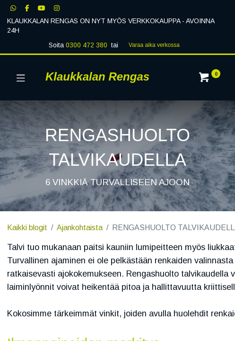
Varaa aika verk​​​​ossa (154, 45)
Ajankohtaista (80, 228)
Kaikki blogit (27, 228)
